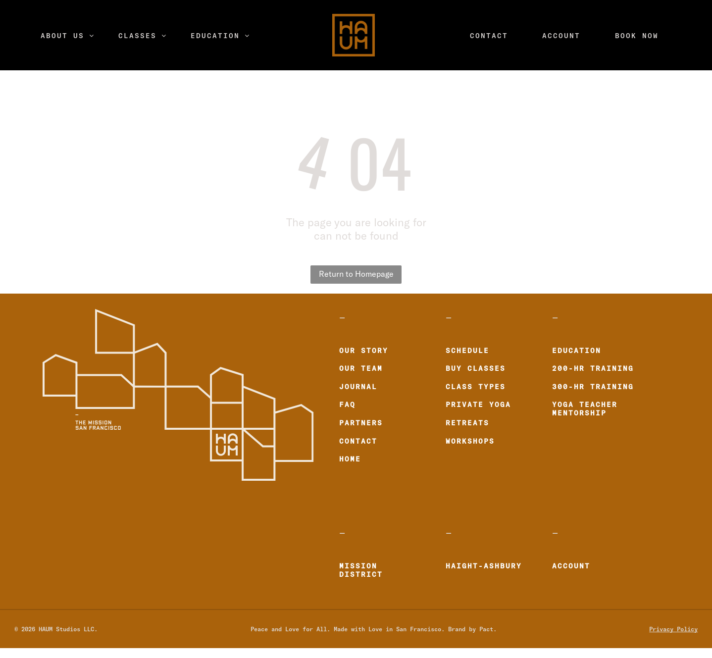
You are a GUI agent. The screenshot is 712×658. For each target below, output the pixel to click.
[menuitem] (67, 35)
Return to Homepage (356, 274)
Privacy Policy (673, 628)
